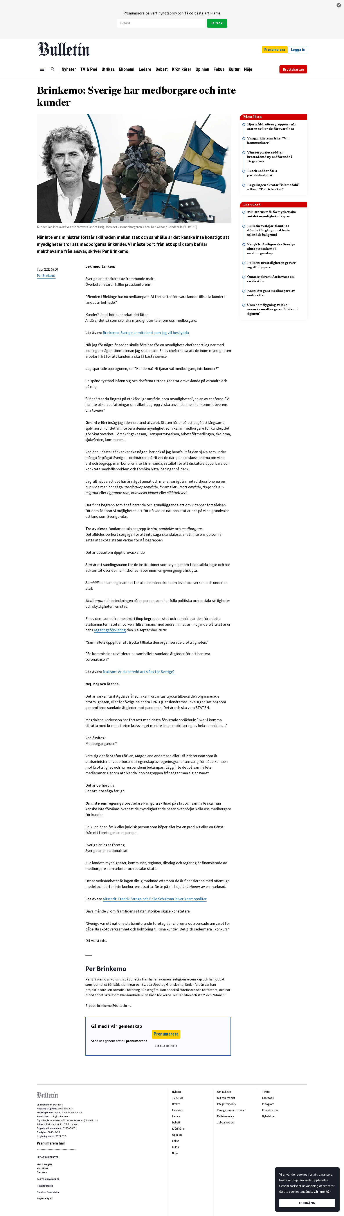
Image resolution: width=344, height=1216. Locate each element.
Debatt (162, 69)
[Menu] (42, 69)
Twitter (266, 1092)
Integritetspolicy (226, 1104)
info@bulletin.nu (60, 1116)
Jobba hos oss (225, 1122)
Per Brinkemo (46, 275)
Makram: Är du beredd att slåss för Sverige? (139, 671)
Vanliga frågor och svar (231, 1110)
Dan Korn (42, 1172)
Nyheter (69, 69)
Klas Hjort (42, 1168)
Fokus (219, 69)
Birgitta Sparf (45, 1198)
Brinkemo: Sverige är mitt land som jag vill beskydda (146, 332)
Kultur (234, 69)
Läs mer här (322, 1191)
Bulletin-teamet (226, 1098)
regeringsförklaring (110, 629)
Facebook (268, 1098)
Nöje (248, 69)
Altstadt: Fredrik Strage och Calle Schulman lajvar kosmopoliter (155, 898)
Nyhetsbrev (268, 1116)
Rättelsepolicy (225, 1116)
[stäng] (338, 5)
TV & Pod (88, 69)
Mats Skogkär (44, 1164)
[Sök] (52, 69)
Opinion (202, 69)
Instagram (268, 1104)
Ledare (145, 69)
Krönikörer (181, 69)
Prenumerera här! (51, 1143)
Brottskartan (293, 69)
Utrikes (108, 69)
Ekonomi (126, 69)
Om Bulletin (224, 1092)
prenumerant (136, 1041)
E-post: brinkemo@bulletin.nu (108, 1005)
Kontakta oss (270, 1110)
